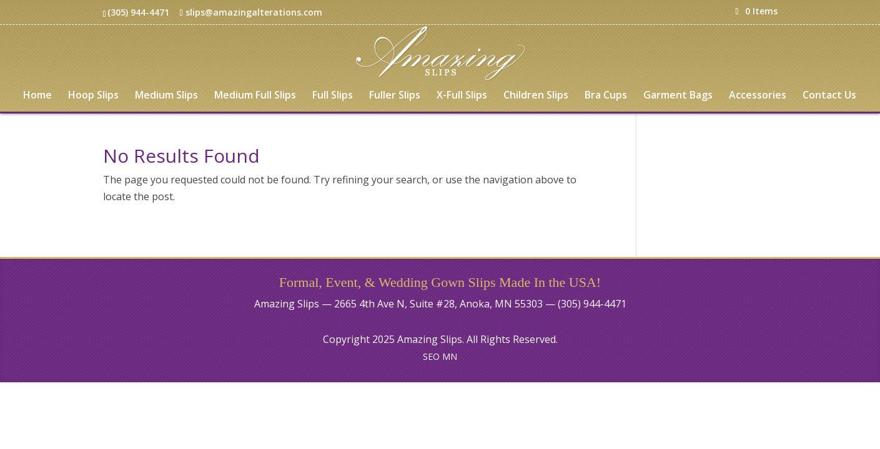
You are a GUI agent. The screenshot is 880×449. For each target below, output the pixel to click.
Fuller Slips (394, 96)
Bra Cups (606, 96)
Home (37, 96)
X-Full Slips (462, 96)
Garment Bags (678, 96)
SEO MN (440, 356)
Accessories (757, 96)
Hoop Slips (93, 96)
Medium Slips (166, 96)
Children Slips (535, 96)
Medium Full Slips (255, 96)
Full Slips (332, 96)
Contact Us (829, 96)
